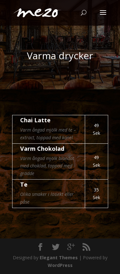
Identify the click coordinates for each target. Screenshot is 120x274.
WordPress (60, 265)
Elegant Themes (59, 257)
